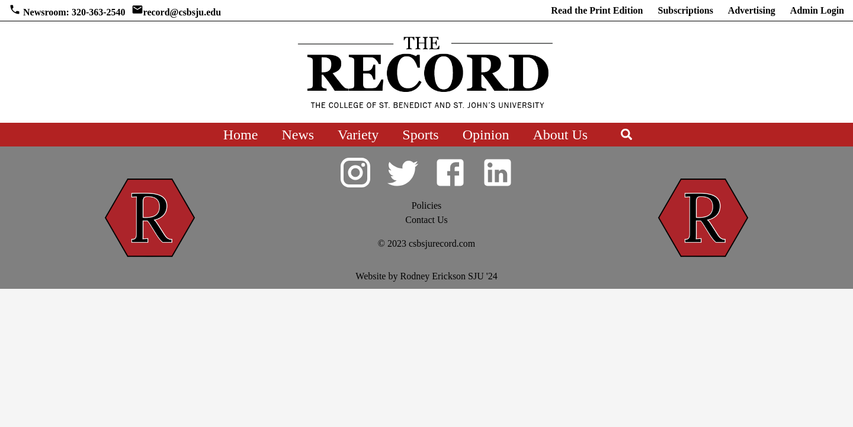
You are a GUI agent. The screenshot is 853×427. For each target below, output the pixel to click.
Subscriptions (685, 10)
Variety (358, 134)
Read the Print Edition (597, 10)
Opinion (486, 134)
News (297, 134)
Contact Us (426, 220)
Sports (420, 134)
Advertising (751, 10)
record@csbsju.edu (182, 12)
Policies (427, 205)
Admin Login (817, 10)
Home (240, 134)
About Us (560, 134)
